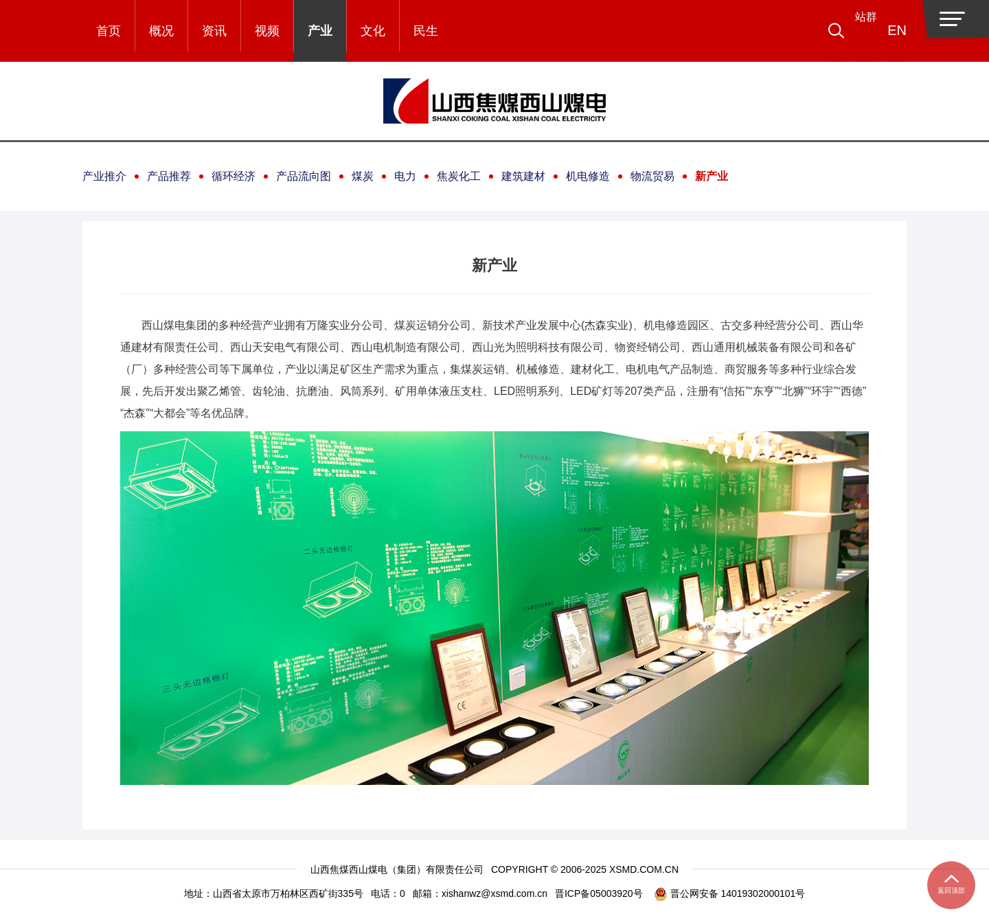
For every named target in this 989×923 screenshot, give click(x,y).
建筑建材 (523, 176)
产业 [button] (320, 31)
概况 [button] (161, 31)
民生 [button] (425, 31)
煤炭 (363, 176)
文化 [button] (373, 31)
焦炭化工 (459, 176)
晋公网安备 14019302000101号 (730, 893)
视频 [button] (267, 31)
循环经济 (233, 176)
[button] (856, 31)
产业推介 (104, 176)
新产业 (711, 176)
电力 (405, 176)
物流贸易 (652, 176)
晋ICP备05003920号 (599, 893)
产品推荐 (169, 176)
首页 (108, 31)
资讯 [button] (214, 31)
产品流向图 (303, 176)
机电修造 (588, 176)
